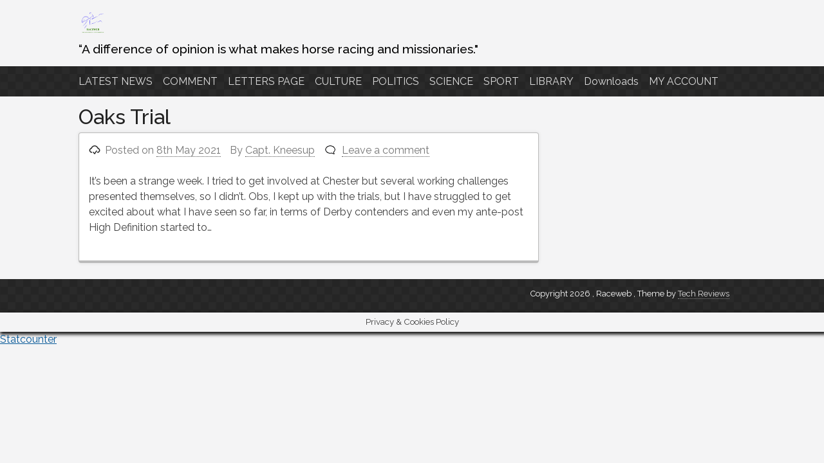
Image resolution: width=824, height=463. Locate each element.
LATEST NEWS (116, 81)
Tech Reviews (703, 293)
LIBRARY (551, 81)
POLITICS (395, 81)
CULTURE (338, 81)
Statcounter (28, 339)
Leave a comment (385, 150)
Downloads (611, 81)
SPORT (501, 81)
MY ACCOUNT (683, 81)
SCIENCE (451, 81)
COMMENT (190, 81)
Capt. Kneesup (280, 150)
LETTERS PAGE (266, 81)
